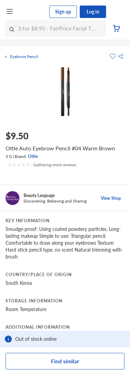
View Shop (111, 198)
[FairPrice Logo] (31, 12)
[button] (120, 56)
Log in (93, 12)
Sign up (63, 12)
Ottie (33, 156)
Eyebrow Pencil (24, 57)
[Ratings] (42, 165)
